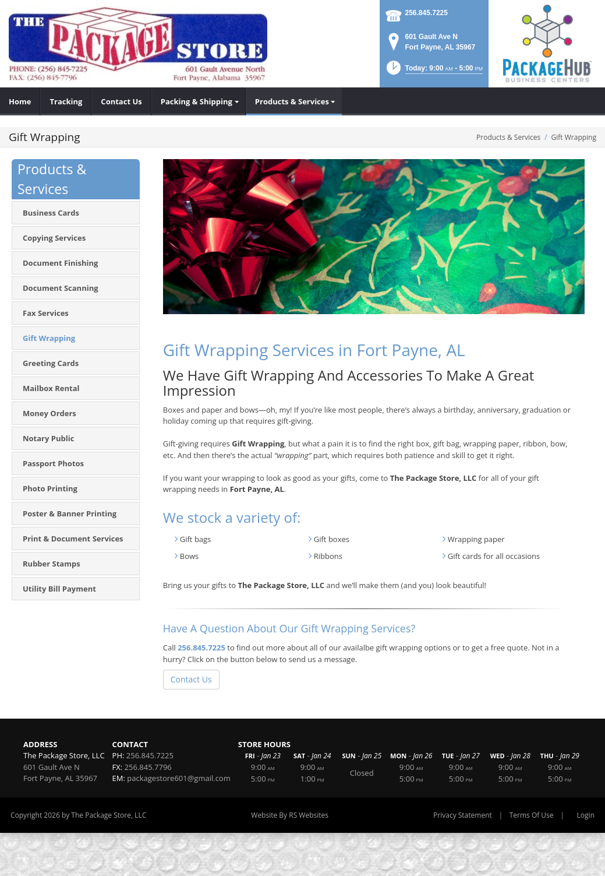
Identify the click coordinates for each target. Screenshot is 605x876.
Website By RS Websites (289, 815)
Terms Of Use (532, 815)
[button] (433, 71)
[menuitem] (20, 101)
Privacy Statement (462, 815)
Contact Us (191, 679)
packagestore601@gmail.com (178, 778)
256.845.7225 (426, 13)
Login (586, 815)
